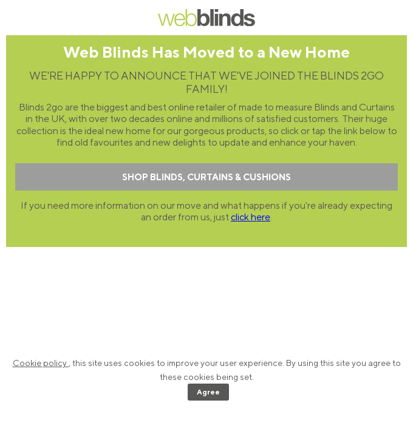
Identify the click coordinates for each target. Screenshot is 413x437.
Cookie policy (41, 363)
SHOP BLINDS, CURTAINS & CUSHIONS (206, 177)
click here (250, 217)
